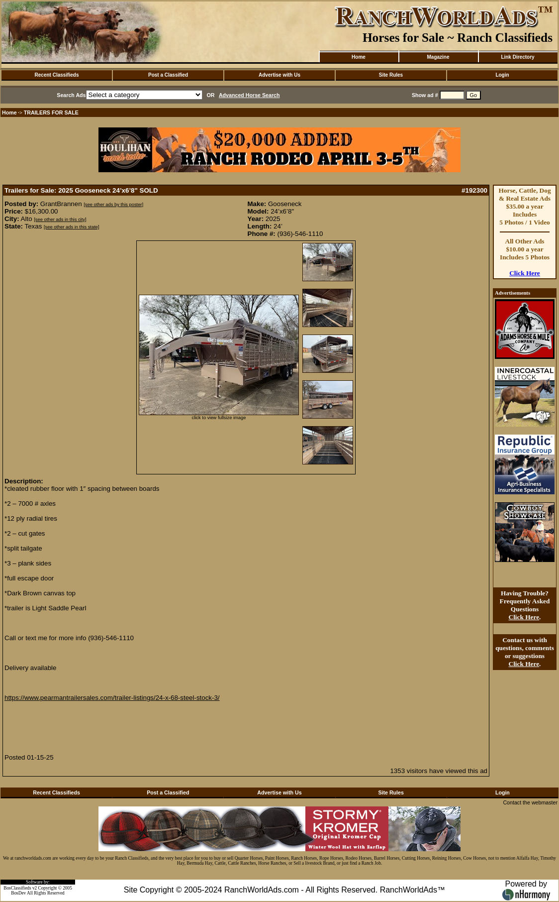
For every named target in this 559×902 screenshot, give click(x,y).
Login (502, 75)
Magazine (438, 57)
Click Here (524, 273)
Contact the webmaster (530, 802)
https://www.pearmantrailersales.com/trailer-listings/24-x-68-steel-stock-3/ (112, 697)
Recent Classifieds (57, 75)
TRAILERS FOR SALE (51, 112)
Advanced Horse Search (249, 95)
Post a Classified (168, 75)
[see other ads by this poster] (113, 204)
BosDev (18, 893)
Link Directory (517, 57)
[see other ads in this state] (71, 227)
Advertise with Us (279, 75)
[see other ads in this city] (60, 219)
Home (359, 57)
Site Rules (391, 75)
